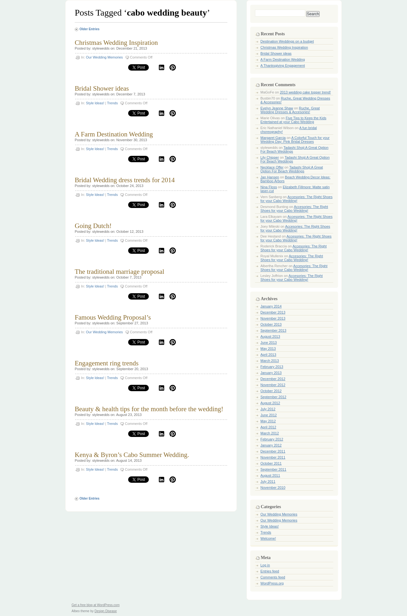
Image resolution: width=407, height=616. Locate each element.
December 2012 (272, 379)
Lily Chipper (269, 157)
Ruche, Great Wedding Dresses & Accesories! (290, 110)
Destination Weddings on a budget (287, 41)
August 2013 (270, 336)
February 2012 (271, 439)
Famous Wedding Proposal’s (113, 317)
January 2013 (271, 373)
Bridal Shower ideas (102, 88)
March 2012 (269, 433)
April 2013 (268, 354)
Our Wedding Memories (104, 57)
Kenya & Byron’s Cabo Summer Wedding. (132, 455)
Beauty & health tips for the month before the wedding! (149, 409)
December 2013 (272, 312)
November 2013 (272, 318)
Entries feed (269, 571)
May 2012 (268, 421)
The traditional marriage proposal (119, 271)
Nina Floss (268, 187)
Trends (112, 103)
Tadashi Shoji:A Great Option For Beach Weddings (291, 169)
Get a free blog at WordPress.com (96, 605)
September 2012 (273, 397)
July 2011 (267, 481)
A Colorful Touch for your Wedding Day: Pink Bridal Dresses (294, 139)
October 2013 (271, 324)
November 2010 (272, 487)
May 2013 (268, 348)
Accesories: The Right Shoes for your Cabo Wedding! (296, 199)
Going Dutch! (93, 226)
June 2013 (268, 342)
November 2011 (272, 457)
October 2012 (271, 391)
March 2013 (269, 361)
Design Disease (105, 611)
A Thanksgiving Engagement (282, 65)
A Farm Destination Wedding (114, 134)
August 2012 (270, 403)
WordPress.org (272, 583)
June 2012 (268, 415)
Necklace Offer (272, 167)
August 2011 (270, 475)
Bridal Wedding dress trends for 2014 (125, 180)
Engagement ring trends (107, 363)
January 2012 (271, 445)
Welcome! (268, 538)
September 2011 (273, 469)
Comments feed (272, 577)
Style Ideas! (95, 103)
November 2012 (272, 385)
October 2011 (271, 463)
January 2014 (271, 306)
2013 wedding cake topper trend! (305, 92)
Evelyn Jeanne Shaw (276, 108)
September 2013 (273, 330)
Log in (265, 565)
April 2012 (268, 427)
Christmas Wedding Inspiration (116, 42)
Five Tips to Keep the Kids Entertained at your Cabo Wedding (293, 120)
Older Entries (89, 29)
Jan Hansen (269, 177)
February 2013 (271, 367)
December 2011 (272, 451)
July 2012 (267, 409)
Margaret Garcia (273, 138)
